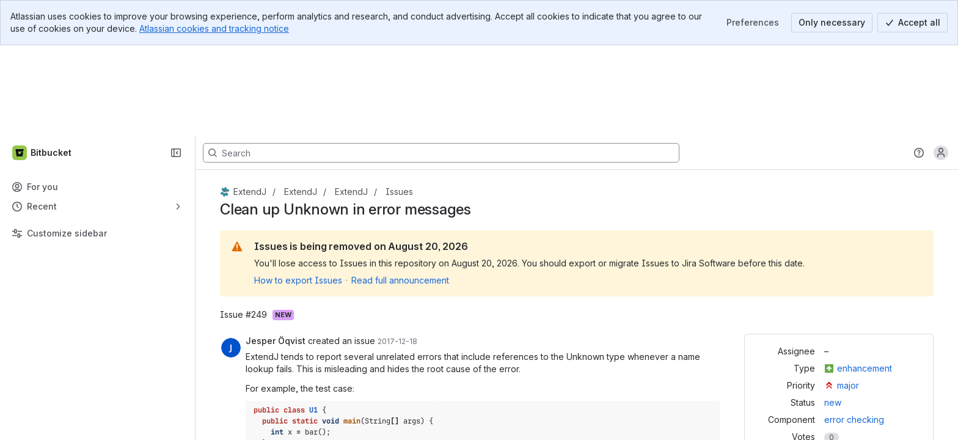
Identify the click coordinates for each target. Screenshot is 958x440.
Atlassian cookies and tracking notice (214, 28)
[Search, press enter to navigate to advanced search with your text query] (441, 62)
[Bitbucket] (42, 62)
